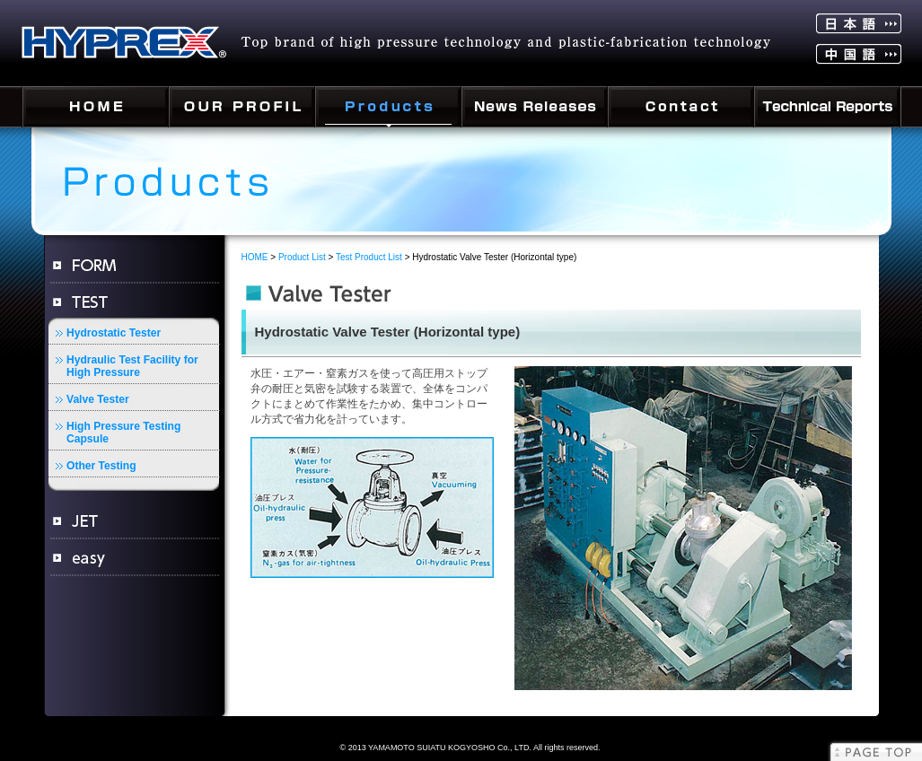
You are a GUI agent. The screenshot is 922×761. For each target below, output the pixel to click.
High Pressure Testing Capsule (123, 432)
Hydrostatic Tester (113, 333)
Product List (302, 257)
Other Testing (101, 465)
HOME (254, 257)
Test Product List (369, 257)
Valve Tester (97, 399)
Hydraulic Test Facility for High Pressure (132, 366)
